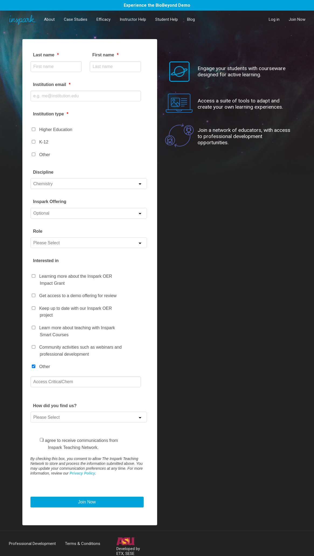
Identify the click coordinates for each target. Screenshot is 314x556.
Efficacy (103, 19)
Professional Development (32, 543)
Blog (191, 19)
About (49, 19)
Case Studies (75, 19)
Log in (274, 19)
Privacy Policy (82, 473)
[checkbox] (88, 140)
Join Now (297, 19)
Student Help (166, 19)
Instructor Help (133, 19)
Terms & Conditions (82, 543)
